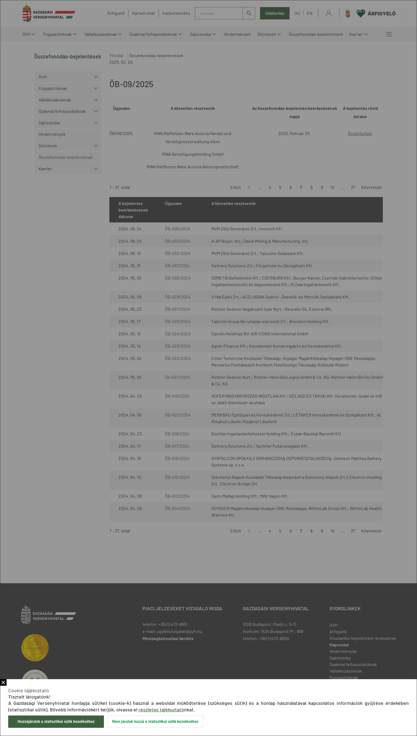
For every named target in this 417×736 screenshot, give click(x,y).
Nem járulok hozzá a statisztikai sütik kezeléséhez (155, 721)
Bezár (3, 682)
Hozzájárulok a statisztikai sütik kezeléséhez (56, 721)
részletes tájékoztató (161, 709)
